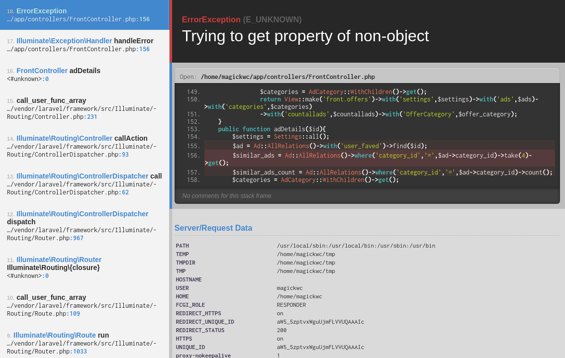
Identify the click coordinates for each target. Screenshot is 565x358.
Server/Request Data (214, 228)
